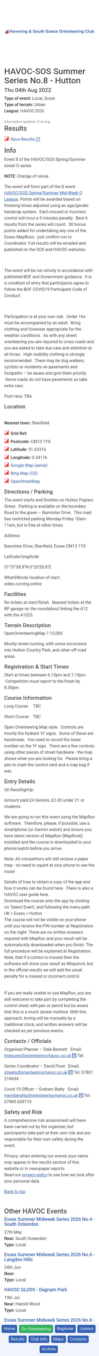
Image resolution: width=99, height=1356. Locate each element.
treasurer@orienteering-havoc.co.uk (37, 1055)
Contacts (78, 1339)
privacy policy (34, 1174)
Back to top (14, 1191)
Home (9, 1328)
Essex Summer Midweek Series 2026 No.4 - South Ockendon (49, 1222)
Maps (58, 1339)
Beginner (65, 1328)
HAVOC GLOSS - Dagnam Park (35, 1289)
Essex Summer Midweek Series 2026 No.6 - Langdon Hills (49, 1257)
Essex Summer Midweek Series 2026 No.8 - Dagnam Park (49, 1322)
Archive (49, 1349)
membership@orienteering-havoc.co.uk (41, 1095)
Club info (39, 1339)
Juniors (86, 1328)
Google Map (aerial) (29, 465)
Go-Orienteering (36, 1328)
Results (18, 1339)
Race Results (23, 139)
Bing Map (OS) (24, 473)
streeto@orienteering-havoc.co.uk (35, 1072)
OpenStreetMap (25, 481)
